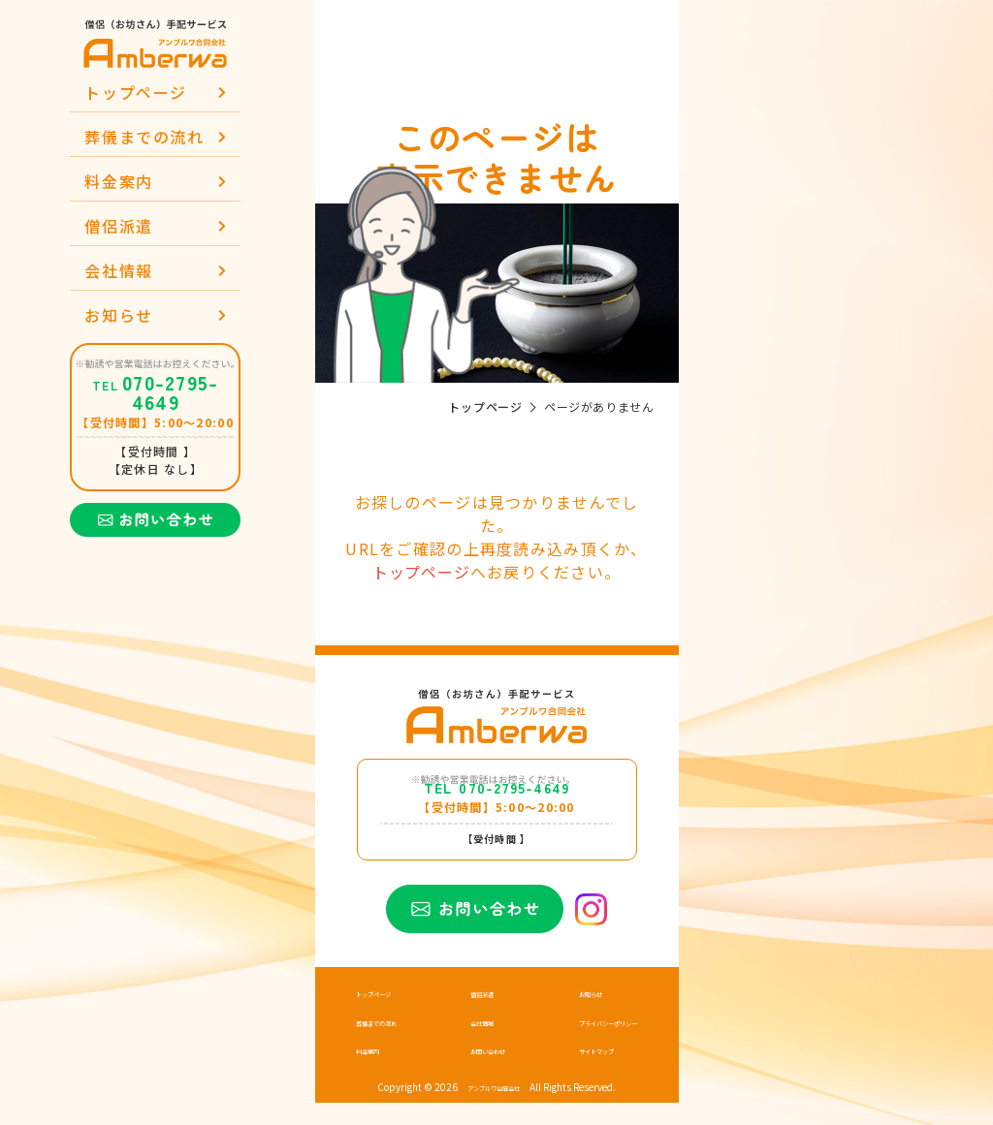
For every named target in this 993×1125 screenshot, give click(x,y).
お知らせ (118, 315)
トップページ (135, 92)
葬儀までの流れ (144, 136)
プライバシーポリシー (588, 1046)
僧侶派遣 (118, 225)
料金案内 (118, 181)
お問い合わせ (482, 1073)
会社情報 (118, 270)
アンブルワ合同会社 (493, 1110)
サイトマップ (569, 1073)
